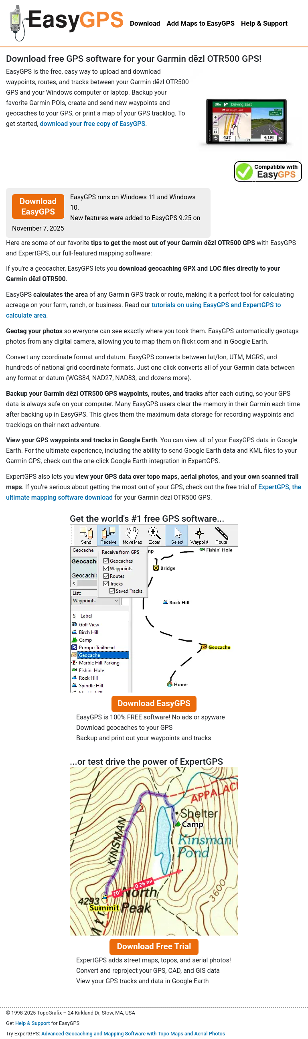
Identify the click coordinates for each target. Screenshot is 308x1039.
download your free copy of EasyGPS (93, 124)
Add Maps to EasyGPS (200, 23)
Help (264, 23)
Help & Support (32, 1023)
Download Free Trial (154, 946)
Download (145, 23)
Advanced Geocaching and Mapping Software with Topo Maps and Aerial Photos (133, 1034)
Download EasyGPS (38, 206)
